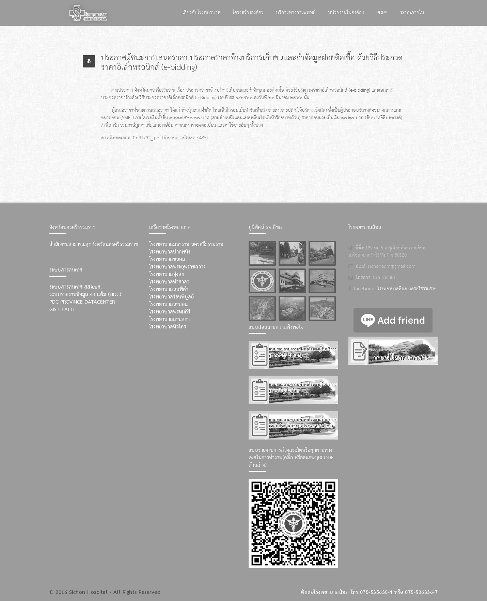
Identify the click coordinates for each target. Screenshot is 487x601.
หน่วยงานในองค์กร (346, 12)
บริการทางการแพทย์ (296, 12)
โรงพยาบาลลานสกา (169, 319)
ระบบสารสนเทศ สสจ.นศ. (75, 287)
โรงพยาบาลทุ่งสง (166, 274)
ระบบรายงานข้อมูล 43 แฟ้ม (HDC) (85, 294)
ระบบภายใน (412, 12)
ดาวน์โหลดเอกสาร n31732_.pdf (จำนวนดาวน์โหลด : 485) (154, 138)
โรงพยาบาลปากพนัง (169, 252)
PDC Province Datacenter (82, 302)
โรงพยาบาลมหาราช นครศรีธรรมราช (186, 244)
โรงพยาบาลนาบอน (168, 304)
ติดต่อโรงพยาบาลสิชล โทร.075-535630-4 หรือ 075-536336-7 (369, 592)
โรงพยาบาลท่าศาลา (169, 282)
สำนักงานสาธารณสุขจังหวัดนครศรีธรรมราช (93, 244)
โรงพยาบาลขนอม (167, 259)
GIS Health (63, 309)
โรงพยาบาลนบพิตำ (168, 289)
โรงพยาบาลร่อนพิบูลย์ (171, 297)
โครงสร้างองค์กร (248, 12)
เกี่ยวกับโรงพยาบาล (201, 12)
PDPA (382, 12)
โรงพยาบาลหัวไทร (167, 327)
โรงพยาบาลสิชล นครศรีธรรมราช (407, 288)
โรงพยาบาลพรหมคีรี (169, 312)
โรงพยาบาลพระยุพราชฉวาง (177, 267)
